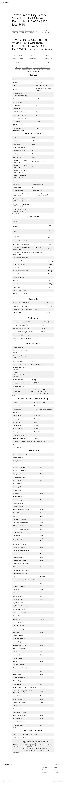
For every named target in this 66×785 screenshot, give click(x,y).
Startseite (15, 31)
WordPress (60, 781)
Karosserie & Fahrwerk (37, 70)
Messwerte (46, 68)
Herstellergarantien (33, 71)
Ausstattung (48, 70)
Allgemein (18, 68)
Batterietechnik (25, 70)
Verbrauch (17, 70)
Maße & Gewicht (38, 68)
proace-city (28, 31)
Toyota (21, 31)
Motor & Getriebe (27, 68)
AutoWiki (6, 2)
